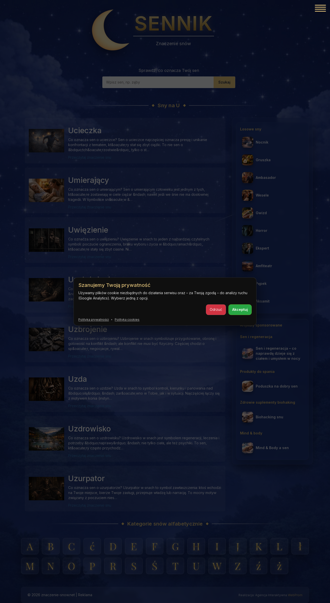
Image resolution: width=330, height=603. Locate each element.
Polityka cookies (127, 319)
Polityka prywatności (93, 319)
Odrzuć (216, 309)
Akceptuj (240, 309)
